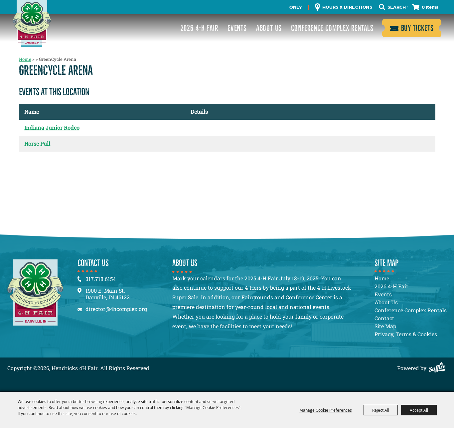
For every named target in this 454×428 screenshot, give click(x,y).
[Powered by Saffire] (438, 367)
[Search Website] (397, 7)
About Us (269, 28)
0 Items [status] (430, 7)
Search (382, 7)
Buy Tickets (417, 28)
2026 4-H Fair (199, 28)
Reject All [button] (380, 410)
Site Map (385, 326)
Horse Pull (37, 143)
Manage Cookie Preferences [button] (325, 410)
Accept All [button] (419, 410)
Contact (384, 318)
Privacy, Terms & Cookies (406, 334)
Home (25, 59)
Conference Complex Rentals (332, 28)
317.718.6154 (100, 278)
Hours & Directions (347, 7)
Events (237, 28)
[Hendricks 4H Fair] (32, 23)
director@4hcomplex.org (116, 308)
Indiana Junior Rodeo (51, 127)
